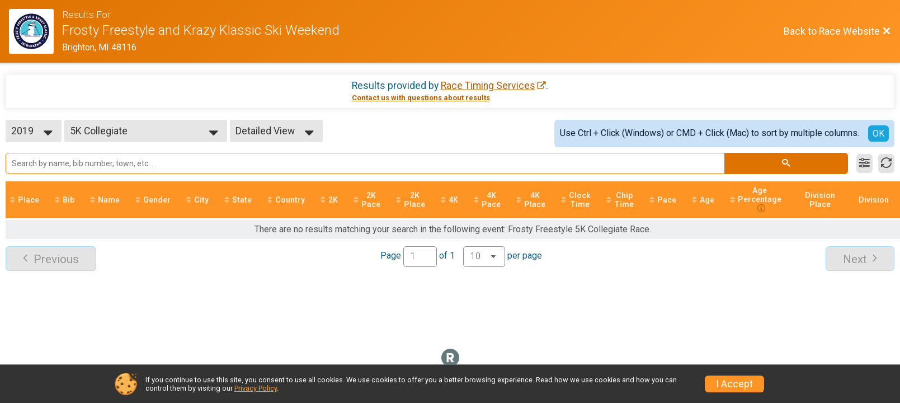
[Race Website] (35, 31)
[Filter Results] (864, 163)
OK (878, 133)
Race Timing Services (488, 85)
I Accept (734, 384)
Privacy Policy (255, 388)
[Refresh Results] (886, 163)
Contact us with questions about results (421, 97)
